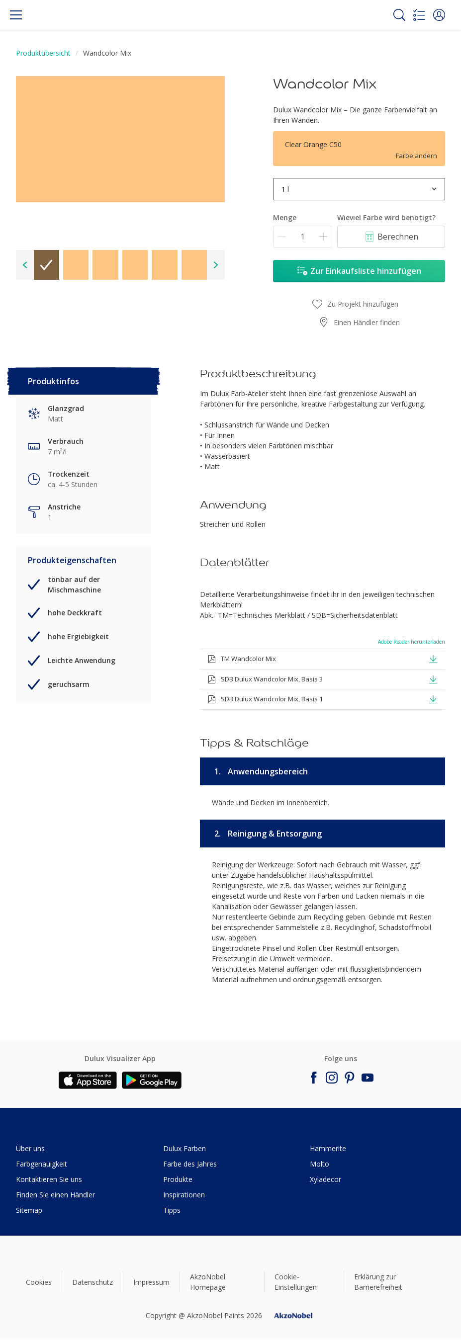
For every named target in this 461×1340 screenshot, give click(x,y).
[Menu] (16, 15)
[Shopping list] (419, 15)
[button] (439, 15)
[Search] (399, 15)
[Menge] (302, 237)
